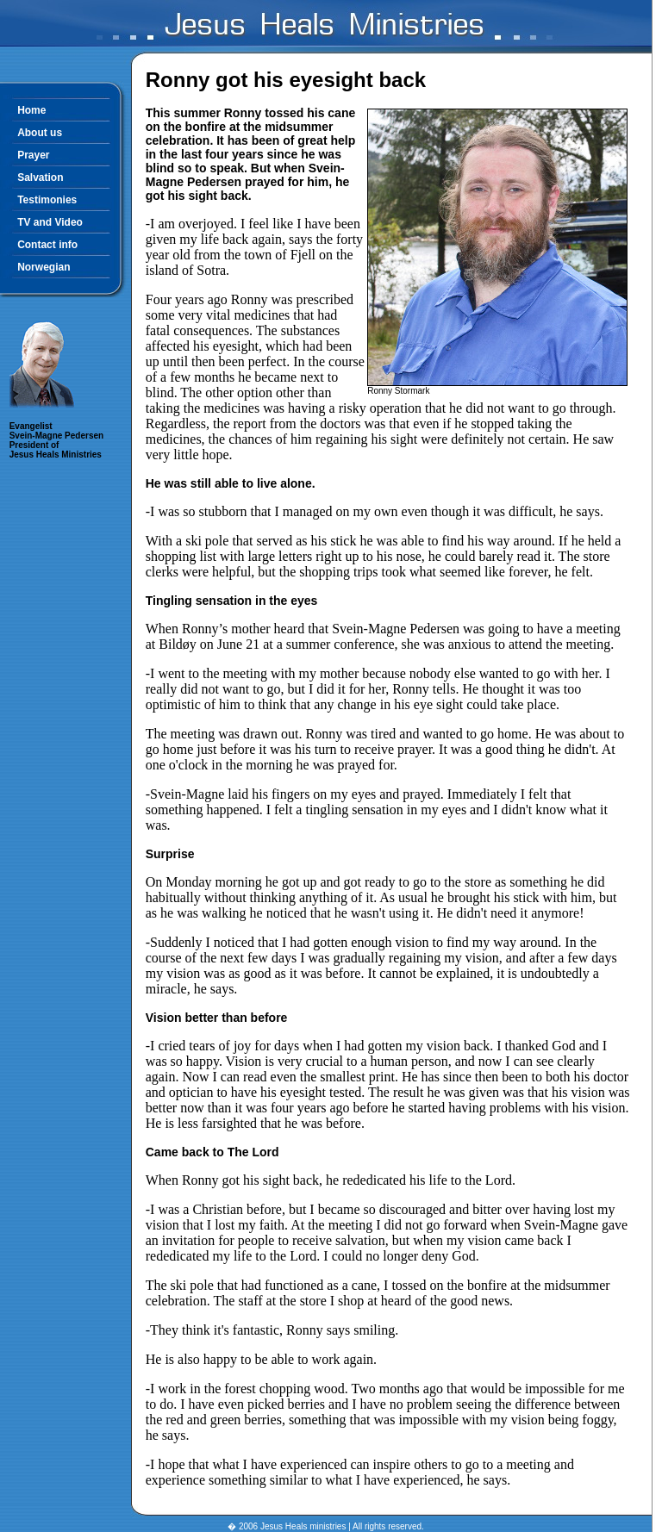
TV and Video (50, 222)
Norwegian (43, 267)
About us (39, 133)
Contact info (47, 245)
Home (31, 110)
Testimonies (47, 200)
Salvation (40, 177)
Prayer (33, 155)
